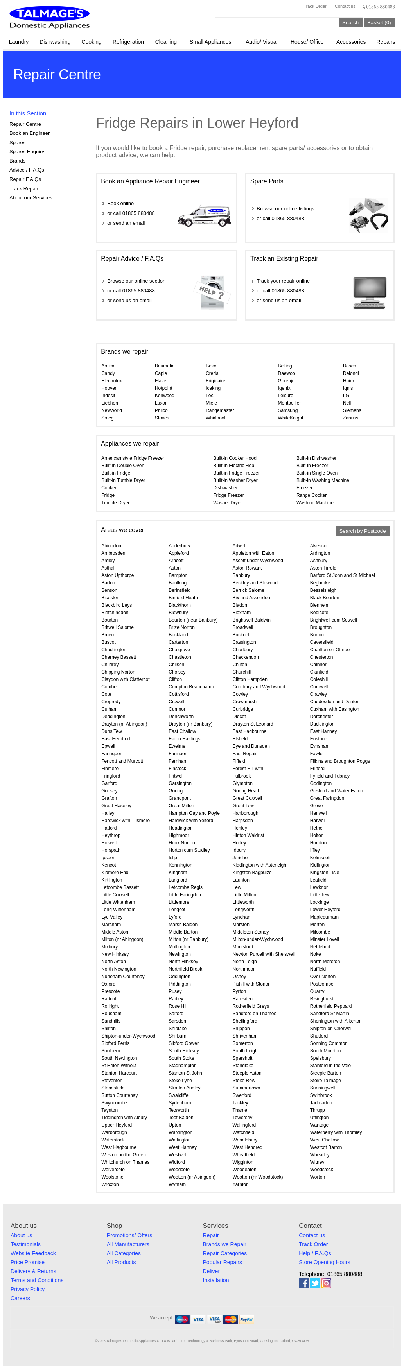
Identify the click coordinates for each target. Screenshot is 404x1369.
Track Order (314, 6)
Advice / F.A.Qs (26, 170)
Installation (216, 1280)
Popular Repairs (222, 1262)
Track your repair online (283, 281)
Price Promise (28, 1262)
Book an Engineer (29, 133)
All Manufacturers (128, 1244)
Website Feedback (33, 1253)
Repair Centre (25, 124)
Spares (17, 142)
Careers (20, 1298)
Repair (211, 1235)
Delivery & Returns (33, 1271)
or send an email (126, 223)
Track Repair (23, 189)
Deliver (211, 1271)
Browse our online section (136, 281)
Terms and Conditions (37, 1280)
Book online (120, 203)
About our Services (30, 198)
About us (21, 1235)
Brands (17, 161)
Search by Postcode (362, 531)
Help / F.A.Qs (315, 1253)
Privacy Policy (28, 1289)
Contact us (345, 6)
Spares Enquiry (26, 151)
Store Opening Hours (324, 1262)
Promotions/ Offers (129, 1235)
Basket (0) (379, 22)
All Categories (124, 1253)
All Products (121, 1262)
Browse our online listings (285, 208)
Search (350, 22)
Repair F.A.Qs (25, 179)
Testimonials (26, 1244)
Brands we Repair (224, 1244)
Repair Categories (225, 1253)
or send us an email (129, 300)
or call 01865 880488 (130, 213)
